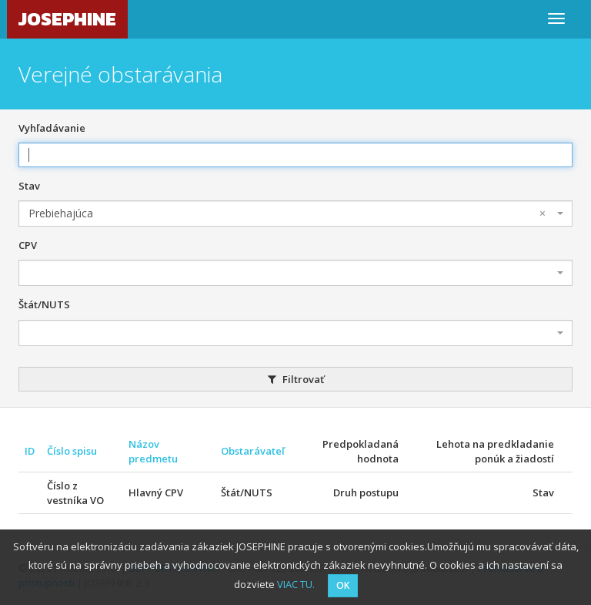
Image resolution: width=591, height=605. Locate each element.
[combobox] (295, 213)
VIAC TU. (296, 584)
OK (342, 585)
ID (30, 451)
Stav (29, 186)
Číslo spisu (72, 451)
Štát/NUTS (44, 304)
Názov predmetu (153, 451)
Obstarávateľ (253, 451)
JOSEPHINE (67, 18)
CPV (27, 245)
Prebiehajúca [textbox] (287, 213)
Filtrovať (296, 379)
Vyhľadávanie (51, 128)
